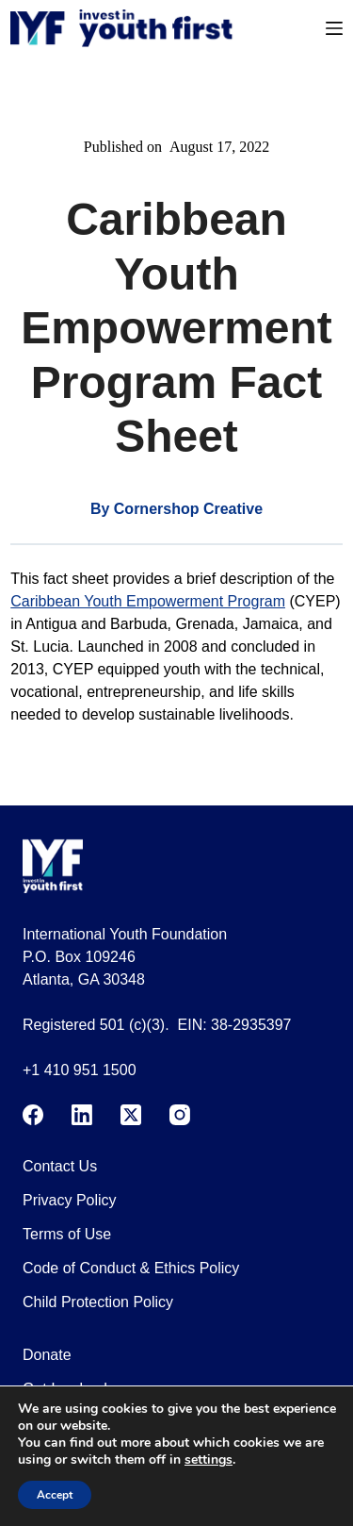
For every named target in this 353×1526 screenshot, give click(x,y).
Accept (54, 1494)
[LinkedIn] (82, 1114)
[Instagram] (179, 1114)
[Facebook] (33, 1114)
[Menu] (334, 28)
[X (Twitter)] (130, 1114)
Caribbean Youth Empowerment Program (147, 601)
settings (209, 1459)
